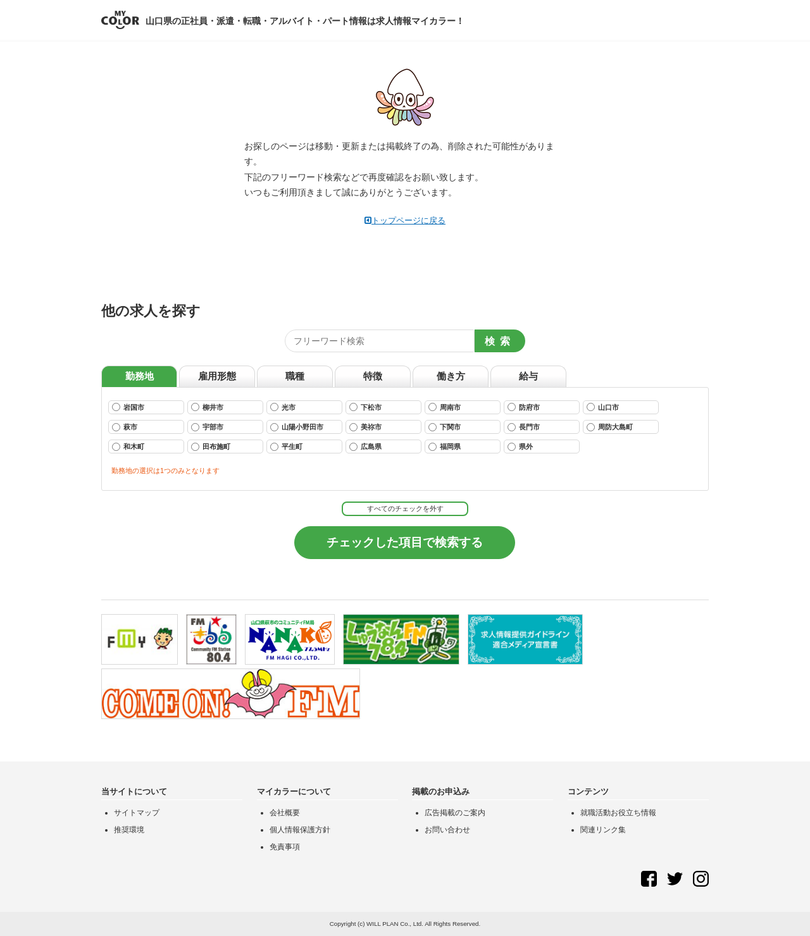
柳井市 (207, 407)
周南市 (444, 407)
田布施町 (210, 447)
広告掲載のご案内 (455, 812)
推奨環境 (129, 829)
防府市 (524, 407)
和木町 (128, 447)
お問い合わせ (447, 829)
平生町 (286, 447)
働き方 (451, 376)
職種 (294, 376)
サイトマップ (136, 812)
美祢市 (365, 427)
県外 (520, 447)
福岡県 (444, 447)
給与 (528, 376)
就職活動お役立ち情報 (618, 812)
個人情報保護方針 (300, 829)
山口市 (603, 407)
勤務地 (139, 376)
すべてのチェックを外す (405, 508)
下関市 (444, 427)
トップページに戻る (405, 220)
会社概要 (285, 812)
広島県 (365, 447)
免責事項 (285, 846)
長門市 (524, 427)
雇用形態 (217, 376)
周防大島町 (610, 427)
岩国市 (128, 407)
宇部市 (207, 427)
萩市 (124, 427)
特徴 (372, 376)
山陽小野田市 (296, 427)
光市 (283, 407)
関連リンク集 (603, 829)
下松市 (365, 407)
